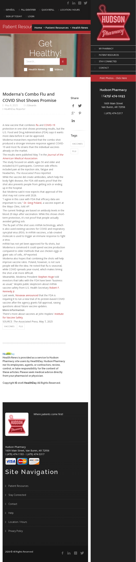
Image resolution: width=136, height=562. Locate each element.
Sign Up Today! (13, 16)
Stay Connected (17, 495)
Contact (12, 504)
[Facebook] (67, 3)
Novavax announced (26, 295)
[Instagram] (79, 3)
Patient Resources (57, 27)
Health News (34, 69)
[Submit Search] (63, 61)
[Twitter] (85, 3)
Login (30, 16)
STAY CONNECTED (105, 62)
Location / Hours (68, 9)
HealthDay (30, 382)
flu (37, 125)
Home (38, 27)
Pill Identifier (27, 9)
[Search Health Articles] (42, 61)
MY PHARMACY (103, 49)
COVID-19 (49, 125)
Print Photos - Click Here (113, 78)
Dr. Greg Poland (32, 202)
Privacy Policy (15, 531)
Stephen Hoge (46, 276)
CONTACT (101, 68)
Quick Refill (46, 9)
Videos (56, 69)
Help (11, 513)
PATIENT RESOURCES (106, 55)
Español (9, 9)
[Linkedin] (73, 3)
